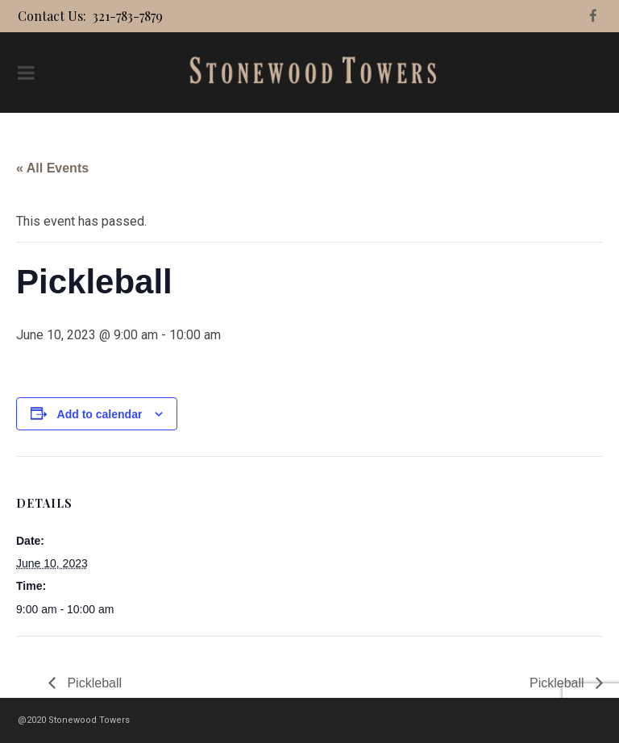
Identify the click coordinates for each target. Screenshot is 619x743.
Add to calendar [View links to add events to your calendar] (100, 414)
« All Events (52, 168)
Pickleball (93, 683)
